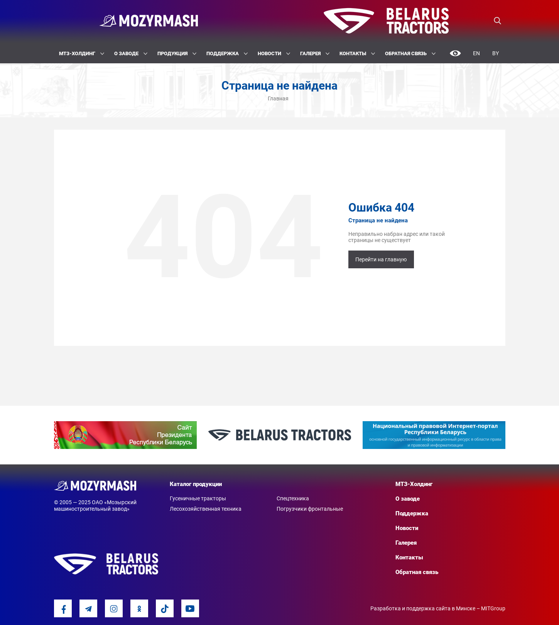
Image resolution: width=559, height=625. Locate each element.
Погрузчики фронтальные (310, 509)
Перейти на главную (381, 259)
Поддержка (227, 53)
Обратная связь (410, 53)
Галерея (314, 53)
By (495, 53)
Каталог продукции (196, 484)
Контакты (357, 53)
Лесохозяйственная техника (206, 509)
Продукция (176, 53)
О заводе (130, 53)
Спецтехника (293, 498)
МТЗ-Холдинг (81, 53)
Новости (274, 53)
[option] (125, 435)
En (476, 53)
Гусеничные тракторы (198, 498)
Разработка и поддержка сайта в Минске (422, 608)
